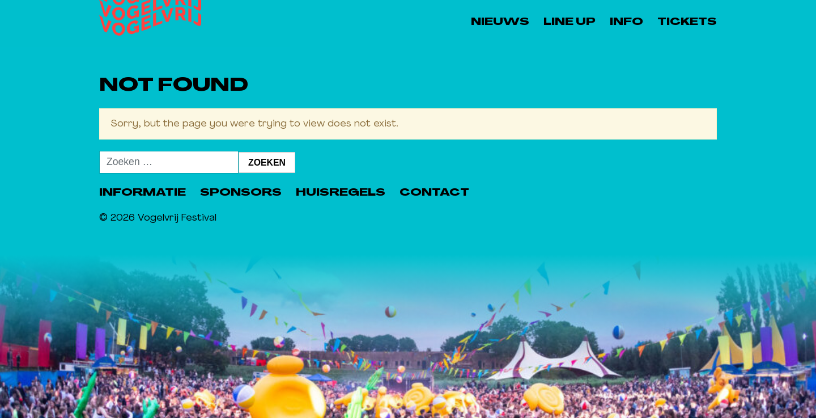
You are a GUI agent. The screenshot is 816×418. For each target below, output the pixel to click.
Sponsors (241, 193)
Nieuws (500, 22)
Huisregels (340, 193)
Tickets (687, 22)
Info (626, 22)
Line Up (569, 22)
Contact (434, 193)
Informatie (142, 193)
